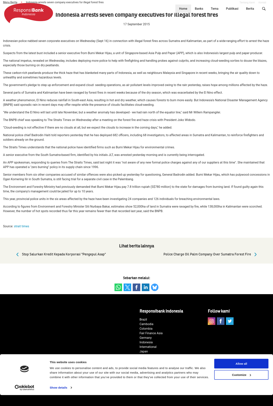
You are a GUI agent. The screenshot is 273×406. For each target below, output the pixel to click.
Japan (144, 351)
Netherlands (148, 356)
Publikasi (232, 8)
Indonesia (146, 342)
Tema (214, 8)
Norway (145, 360)
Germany (146, 338)
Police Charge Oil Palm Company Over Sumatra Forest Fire (211, 254)
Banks (199, 8)
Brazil (143, 319)
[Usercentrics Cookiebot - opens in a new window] (24, 398)
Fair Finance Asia (151, 333)
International (148, 347)
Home (183, 8)
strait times (21, 226)
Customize (241, 385)
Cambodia (146, 324)
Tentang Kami (247, 2)
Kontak (262, 2)
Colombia (146, 328)
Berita (250, 8)
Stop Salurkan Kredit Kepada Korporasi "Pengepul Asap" (60, 254)
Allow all (241, 374)
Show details (58, 398)
